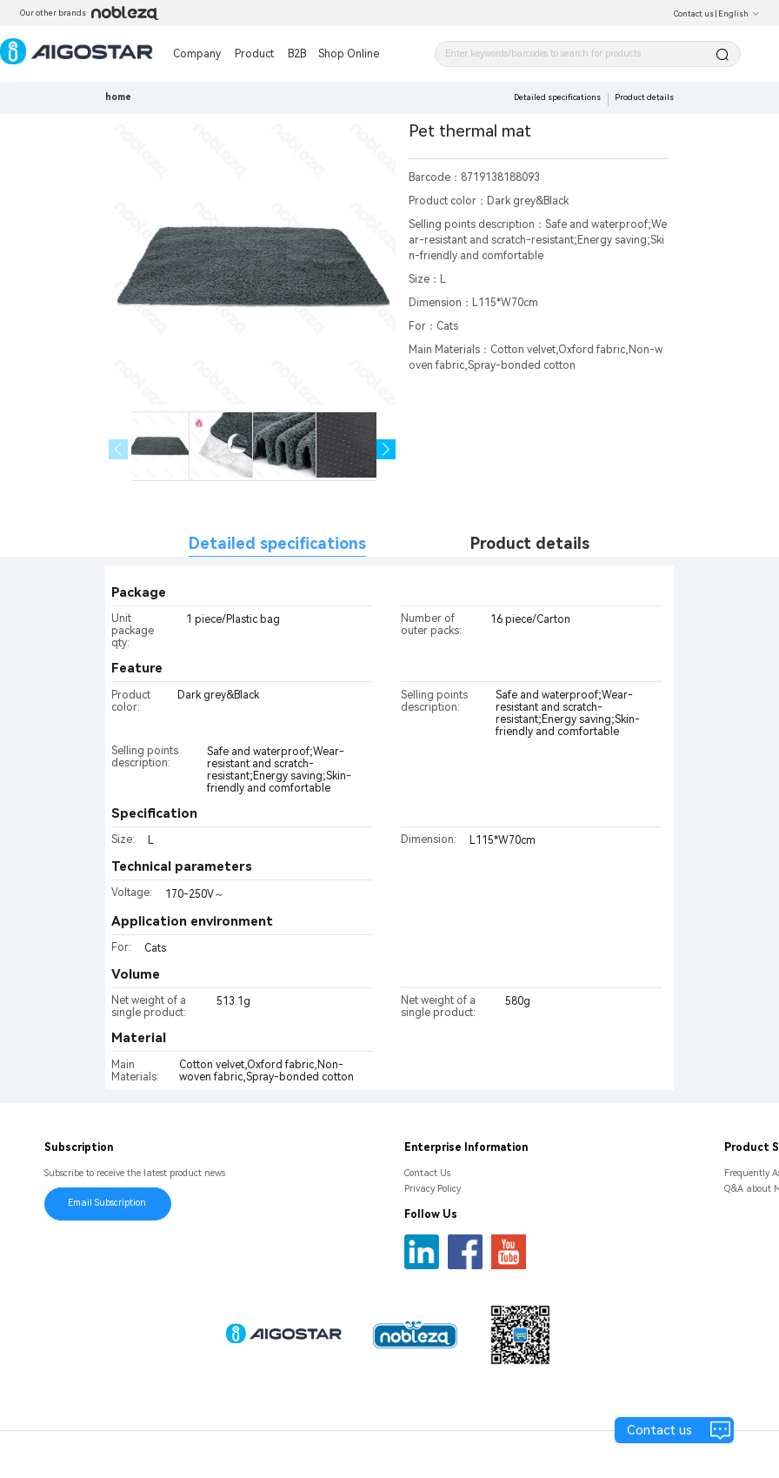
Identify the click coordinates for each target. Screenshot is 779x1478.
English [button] (739, 14)
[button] (386, 449)
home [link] (118, 97)
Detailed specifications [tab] (277, 543)
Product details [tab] (529, 543)
